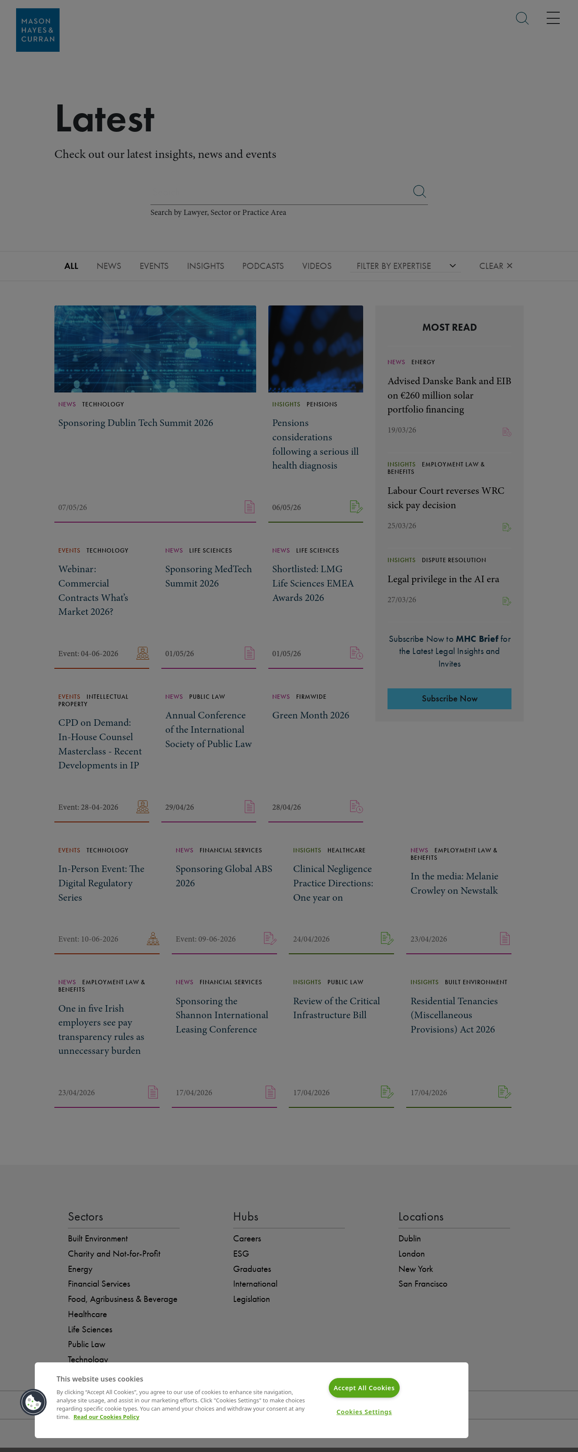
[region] (251, 1400)
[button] (33, 1402)
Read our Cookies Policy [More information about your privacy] (106, 1417)
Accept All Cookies (364, 1388)
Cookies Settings (364, 1412)
